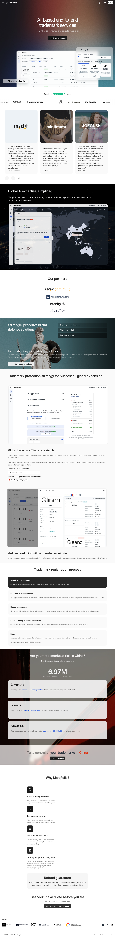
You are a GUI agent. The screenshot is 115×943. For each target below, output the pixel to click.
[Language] (99, 2)
